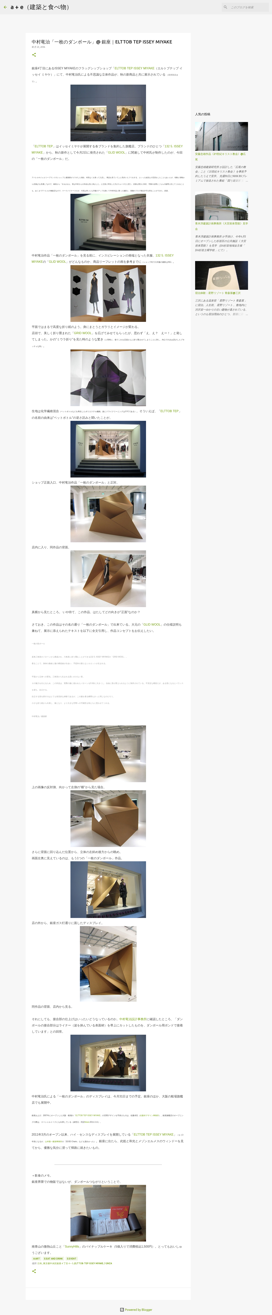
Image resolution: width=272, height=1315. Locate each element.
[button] (34, 55)
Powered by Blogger (136, 1309)
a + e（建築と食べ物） (41, 6)
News (87, 1122)
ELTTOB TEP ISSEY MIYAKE (135, 68)
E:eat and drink (53, 1258)
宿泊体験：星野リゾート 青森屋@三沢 (218, 292)
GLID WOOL (116, 152)
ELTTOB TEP (44, 146)
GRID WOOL (83, 333)
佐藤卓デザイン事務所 (149, 1115)
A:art (36, 1258)
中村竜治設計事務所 (133, 1019)
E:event (71, 1258)
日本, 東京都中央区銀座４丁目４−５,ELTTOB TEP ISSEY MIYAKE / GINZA (74, 1263)
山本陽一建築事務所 (53, 1141)
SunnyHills (72, 1246)
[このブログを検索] (249, 7)
